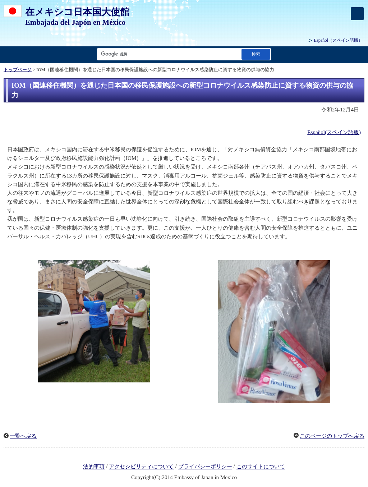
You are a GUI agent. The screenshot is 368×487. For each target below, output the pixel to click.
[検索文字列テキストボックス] (168, 54)
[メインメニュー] (357, 13)
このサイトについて (260, 467)
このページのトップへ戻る (332, 436)
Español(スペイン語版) (334, 132)
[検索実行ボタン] (256, 54)
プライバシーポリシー (205, 467)
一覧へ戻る (23, 436)
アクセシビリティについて (141, 467)
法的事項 (94, 467)
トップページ (18, 69)
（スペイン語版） (338, 40)
